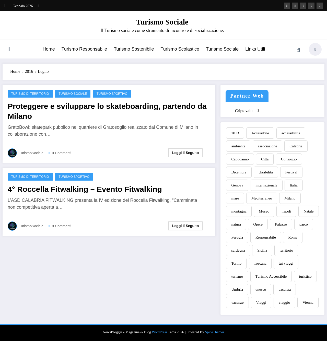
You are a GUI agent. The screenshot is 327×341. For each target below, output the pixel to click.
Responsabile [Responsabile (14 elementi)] (265, 237)
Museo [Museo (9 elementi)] (264, 211)
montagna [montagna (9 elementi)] (238, 211)
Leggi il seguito (185, 153)
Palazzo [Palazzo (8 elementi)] (281, 224)
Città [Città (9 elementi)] (264, 159)
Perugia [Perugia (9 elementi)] (237, 237)
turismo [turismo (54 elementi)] (237, 276)
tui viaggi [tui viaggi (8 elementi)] (286, 263)
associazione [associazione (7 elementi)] (267, 146)
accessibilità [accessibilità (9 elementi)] (291, 133)
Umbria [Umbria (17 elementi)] (237, 289)
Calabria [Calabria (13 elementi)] (295, 146)
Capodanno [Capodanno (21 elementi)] (240, 159)
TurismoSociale (31, 153)
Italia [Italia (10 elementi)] (294, 185)
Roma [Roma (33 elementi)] (292, 237)
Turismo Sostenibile (134, 49)
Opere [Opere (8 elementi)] (258, 224)
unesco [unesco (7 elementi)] (260, 289)
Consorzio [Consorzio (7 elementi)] (289, 159)
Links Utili (255, 49)
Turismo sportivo (112, 94)
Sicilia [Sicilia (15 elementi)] (262, 250)
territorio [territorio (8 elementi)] (286, 250)
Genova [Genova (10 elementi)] (237, 185)
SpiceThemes (214, 332)
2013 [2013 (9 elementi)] (235, 133)
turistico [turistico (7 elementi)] (305, 276)
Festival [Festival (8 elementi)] (291, 172)
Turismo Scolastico (180, 49)
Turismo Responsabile (84, 49)
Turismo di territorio (30, 94)
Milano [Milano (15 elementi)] (289, 198)
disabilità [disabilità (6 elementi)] (266, 172)
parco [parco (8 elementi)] (303, 224)
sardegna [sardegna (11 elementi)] (238, 250)
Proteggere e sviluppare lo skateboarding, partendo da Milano (107, 111)
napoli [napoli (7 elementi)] (286, 211)
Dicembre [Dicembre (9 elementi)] (238, 172)
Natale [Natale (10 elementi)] (308, 211)
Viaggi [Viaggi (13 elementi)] (261, 302)
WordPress (159, 332)
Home (49, 49)
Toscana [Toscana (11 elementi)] (260, 263)
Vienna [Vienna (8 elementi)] (307, 302)
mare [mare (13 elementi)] (235, 198)
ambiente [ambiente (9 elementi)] (238, 146)
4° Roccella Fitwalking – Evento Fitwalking (85, 189)
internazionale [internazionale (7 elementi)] (266, 185)
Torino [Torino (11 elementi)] (236, 263)
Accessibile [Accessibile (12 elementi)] (260, 133)
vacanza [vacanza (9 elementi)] (284, 289)
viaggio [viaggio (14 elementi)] (284, 302)
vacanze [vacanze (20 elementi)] (237, 302)
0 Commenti (61, 153)
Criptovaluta (245, 111)
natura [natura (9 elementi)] (236, 224)
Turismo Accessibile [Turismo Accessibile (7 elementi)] (271, 276)
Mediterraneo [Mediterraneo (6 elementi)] (261, 198)
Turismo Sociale (162, 22)
